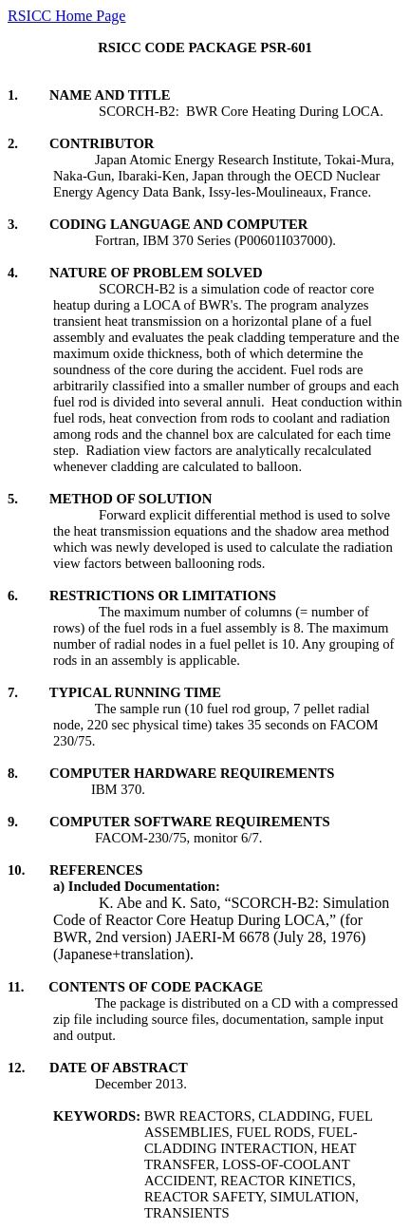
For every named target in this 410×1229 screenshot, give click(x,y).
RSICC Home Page (66, 16)
